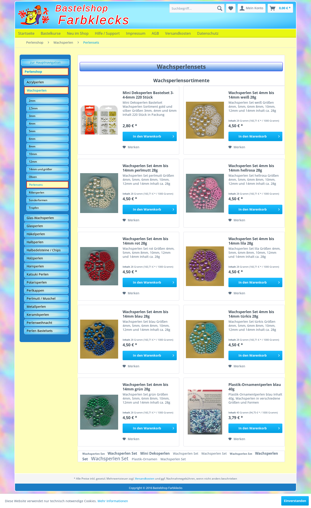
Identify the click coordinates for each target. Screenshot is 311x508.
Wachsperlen (37, 90)
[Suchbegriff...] (196, 8)
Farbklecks (94, 20)
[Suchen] (219, 8)
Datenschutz (208, 33)
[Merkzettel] (231, 8)
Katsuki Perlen (38, 274)
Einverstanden (295, 501)
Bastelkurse (51, 33)
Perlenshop (33, 71)
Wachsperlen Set (93, 454)
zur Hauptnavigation (45, 62)
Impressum (135, 33)
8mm (32, 146)
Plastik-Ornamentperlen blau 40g (254, 386)
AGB (155, 33)
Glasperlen (35, 226)
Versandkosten (178, 33)
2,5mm (33, 108)
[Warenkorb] (280, 8)
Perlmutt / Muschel (41, 298)
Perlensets (36, 185)
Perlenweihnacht (39, 323)
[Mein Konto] (252, 8)
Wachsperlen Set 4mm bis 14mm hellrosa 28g (251, 168)
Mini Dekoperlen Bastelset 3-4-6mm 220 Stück (148, 94)
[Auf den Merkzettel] (131, 147)
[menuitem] (196, 8)
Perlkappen (35, 290)
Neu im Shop (78, 33)
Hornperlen (35, 266)
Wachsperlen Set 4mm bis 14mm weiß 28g (251, 94)
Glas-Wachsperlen (40, 218)
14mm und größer (40, 169)
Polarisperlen (37, 282)
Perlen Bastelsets (40, 331)
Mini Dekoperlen (155, 453)
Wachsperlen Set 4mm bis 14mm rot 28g (145, 241)
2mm (32, 101)
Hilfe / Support (107, 33)
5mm (32, 131)
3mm (32, 116)
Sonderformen (38, 200)
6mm (32, 139)
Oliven (33, 177)
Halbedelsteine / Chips (44, 250)
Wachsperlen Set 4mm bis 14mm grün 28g (145, 386)
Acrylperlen (35, 82)
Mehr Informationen (113, 501)
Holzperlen (35, 258)
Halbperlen (35, 242)
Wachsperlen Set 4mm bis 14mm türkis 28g (251, 314)
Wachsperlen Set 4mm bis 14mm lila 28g (251, 241)
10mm (33, 154)
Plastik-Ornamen (145, 459)
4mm (32, 123)
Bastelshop (82, 8)
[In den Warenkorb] (150, 136)
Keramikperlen (38, 314)
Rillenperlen (36, 192)
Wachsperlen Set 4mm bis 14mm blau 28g (145, 314)
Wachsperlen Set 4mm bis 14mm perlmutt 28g (145, 168)
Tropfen (34, 208)
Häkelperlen (36, 234)
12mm (33, 162)
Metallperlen (36, 306)
